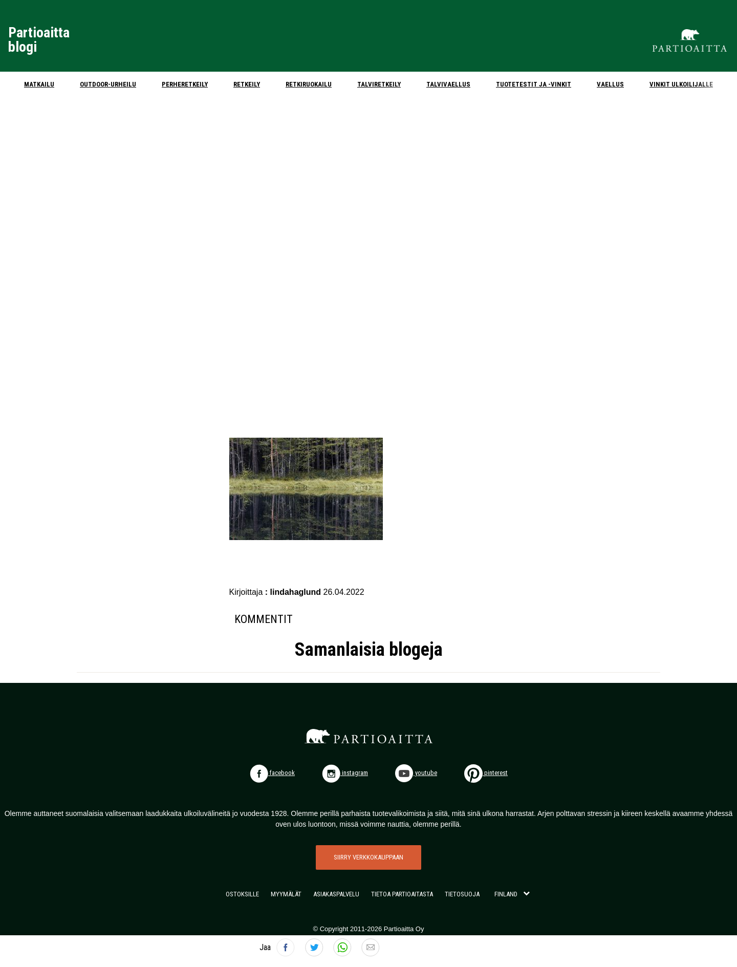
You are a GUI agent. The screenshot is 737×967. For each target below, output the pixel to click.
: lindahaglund (294, 592)
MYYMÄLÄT (286, 894)
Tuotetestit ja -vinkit (533, 84)
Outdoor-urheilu (108, 84)
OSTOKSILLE (242, 894)
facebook (272, 773)
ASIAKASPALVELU (336, 894)
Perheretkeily (185, 84)
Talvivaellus (448, 84)
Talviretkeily (379, 84)
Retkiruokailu (309, 84)
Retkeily (246, 84)
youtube (416, 773)
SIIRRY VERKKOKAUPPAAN (368, 857)
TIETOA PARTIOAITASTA (402, 894)
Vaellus (610, 84)
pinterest (486, 773)
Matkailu (39, 84)
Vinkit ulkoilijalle (681, 84)
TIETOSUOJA (462, 894)
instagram (345, 773)
